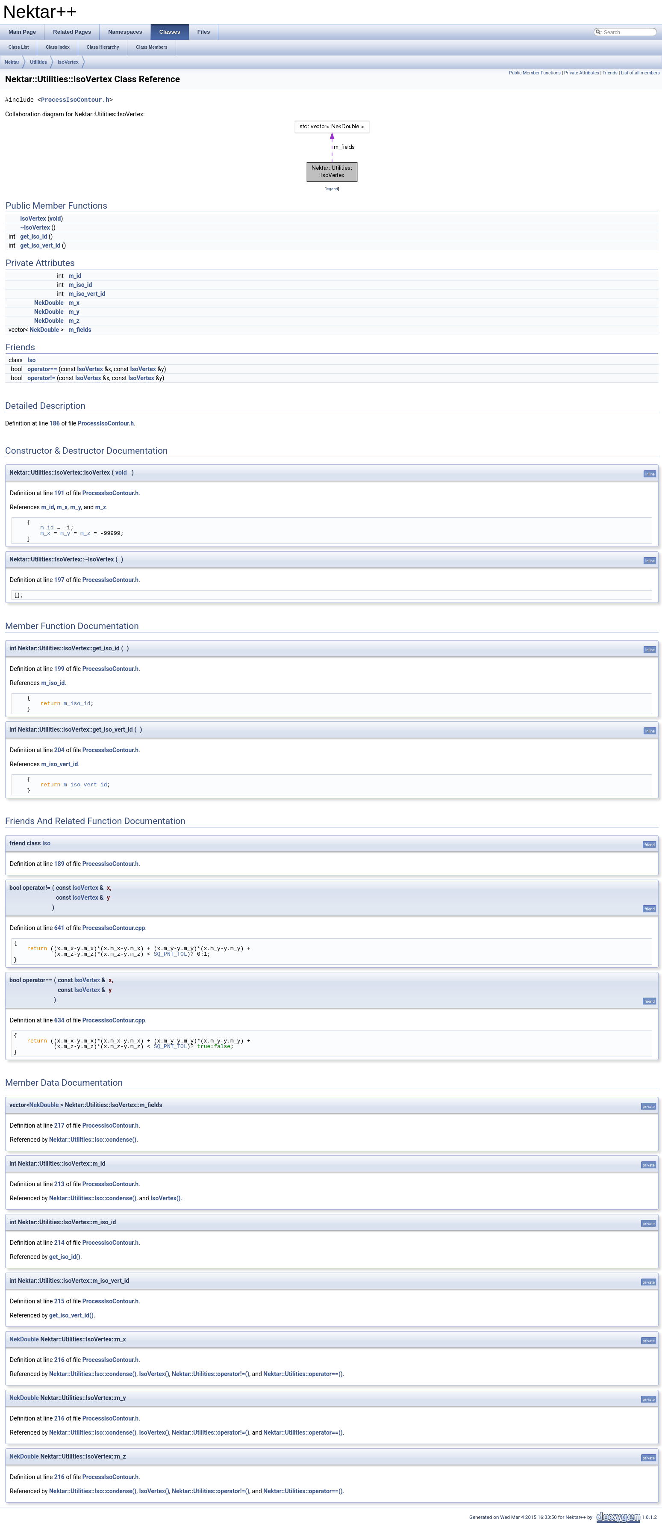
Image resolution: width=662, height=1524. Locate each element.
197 (59, 579)
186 (55, 423)
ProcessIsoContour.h (75, 100)
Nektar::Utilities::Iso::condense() (92, 1139)
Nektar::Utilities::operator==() (303, 1373)
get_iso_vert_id (40, 245)
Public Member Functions (535, 73)
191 (59, 493)
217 (59, 1125)
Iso (31, 360)
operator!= (41, 378)
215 (59, 1301)
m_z (73, 320)
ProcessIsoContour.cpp (113, 927)
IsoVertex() (165, 1198)
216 (59, 1359)
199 (59, 668)
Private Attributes (581, 73)
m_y (73, 311)
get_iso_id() (64, 1256)
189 (59, 863)
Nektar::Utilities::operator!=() (210, 1373)
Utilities (38, 62)
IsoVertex (68, 62)
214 (59, 1242)
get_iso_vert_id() (71, 1315)
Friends (610, 73)
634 (59, 1020)
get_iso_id (33, 236)
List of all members (640, 73)
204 (59, 750)
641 (59, 927)
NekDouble (49, 302)
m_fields (79, 329)
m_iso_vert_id (86, 293)
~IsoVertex (35, 227)
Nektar (12, 62)
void (55, 218)
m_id (74, 275)
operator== (42, 369)
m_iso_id (80, 284)
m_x (73, 302)
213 (59, 1184)
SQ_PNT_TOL (170, 954)
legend (332, 188)
